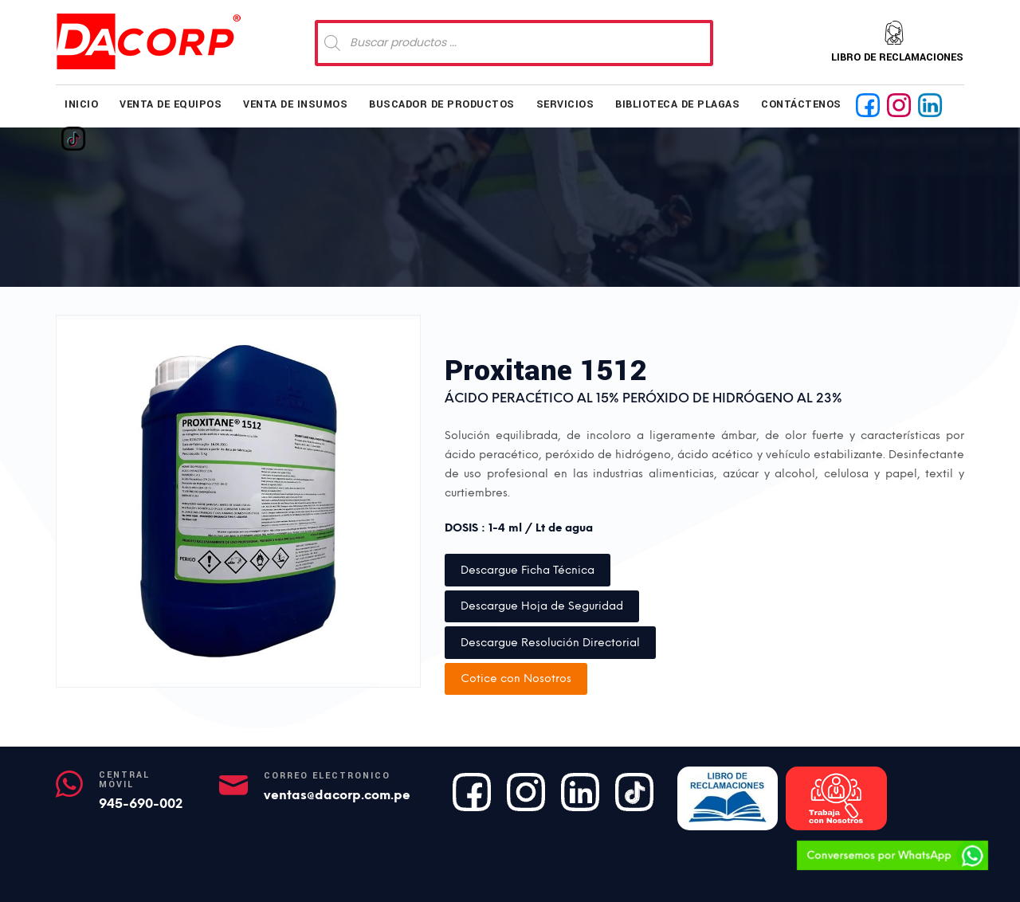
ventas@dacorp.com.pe (337, 794)
